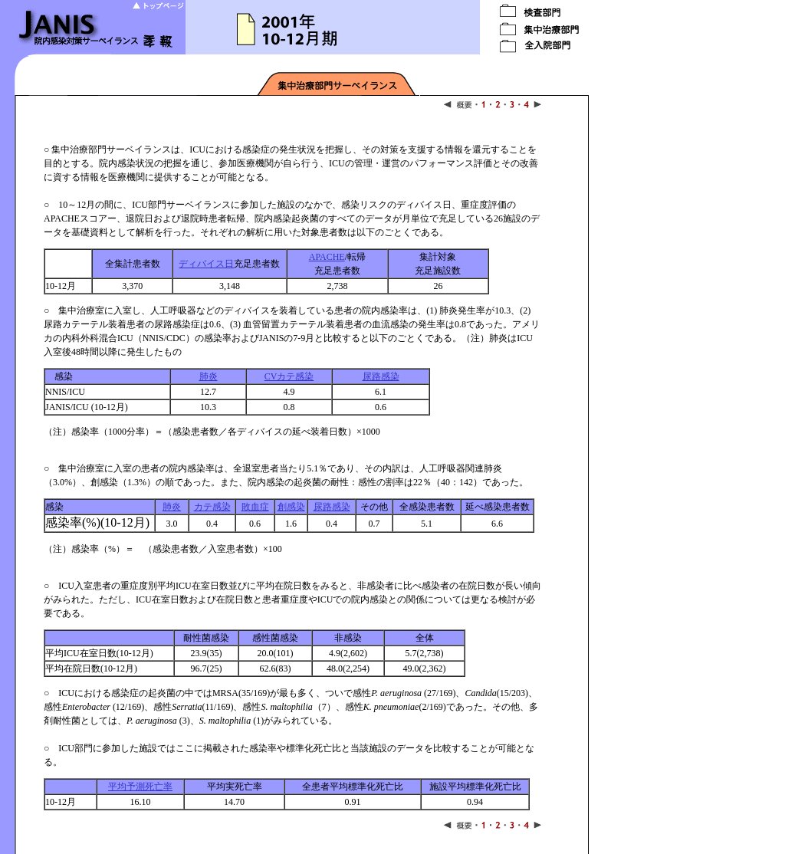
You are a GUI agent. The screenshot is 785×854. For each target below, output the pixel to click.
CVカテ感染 (289, 376)
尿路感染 (381, 376)
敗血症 (255, 506)
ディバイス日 (206, 263)
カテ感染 (212, 506)
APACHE (327, 256)
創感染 (291, 506)
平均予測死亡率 (140, 786)
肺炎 (208, 376)
